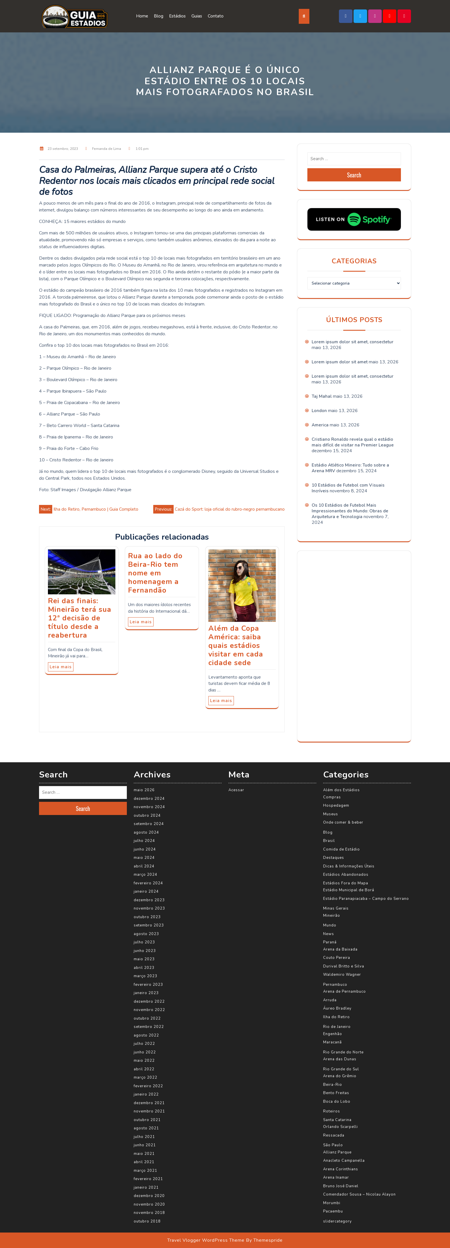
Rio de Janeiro (337, 1026)
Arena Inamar (336, 1177)
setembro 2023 (149, 925)
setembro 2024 (149, 823)
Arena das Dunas (339, 1059)
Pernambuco (335, 984)
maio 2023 (144, 959)
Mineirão (331, 915)
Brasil (329, 840)
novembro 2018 (149, 1212)
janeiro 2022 (146, 1094)
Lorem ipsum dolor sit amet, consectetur (352, 342)
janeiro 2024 (146, 891)
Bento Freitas (336, 1093)
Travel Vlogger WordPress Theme (206, 1240)
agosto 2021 (146, 1128)
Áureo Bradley (337, 1008)
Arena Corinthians (340, 1169)
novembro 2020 (149, 1204)
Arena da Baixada (340, 949)
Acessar (236, 790)
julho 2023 (144, 942)
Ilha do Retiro (336, 1017)
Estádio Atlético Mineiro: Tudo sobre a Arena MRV (350, 468)
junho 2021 (145, 1145)
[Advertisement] (350, 645)
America (320, 425)
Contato (216, 16)
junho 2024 (145, 849)
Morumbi (331, 1203)
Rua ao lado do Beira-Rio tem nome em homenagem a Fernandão (155, 573)
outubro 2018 (147, 1221)
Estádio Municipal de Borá (348, 890)
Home (142, 16)
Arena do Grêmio (339, 1076)
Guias (196, 16)
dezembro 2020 (149, 1195)
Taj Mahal (322, 396)
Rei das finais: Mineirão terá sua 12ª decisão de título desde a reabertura (79, 618)
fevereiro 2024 (148, 883)
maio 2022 (144, 1060)
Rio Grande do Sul (341, 1069)
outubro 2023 (147, 917)
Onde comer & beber (343, 822)
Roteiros (331, 1111)
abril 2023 (144, 967)
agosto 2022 (146, 1035)
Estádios (177, 16)
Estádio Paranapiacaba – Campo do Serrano (366, 898)
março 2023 (145, 976)
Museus (330, 814)
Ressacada (333, 1135)
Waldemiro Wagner (342, 974)
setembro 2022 (149, 1026)
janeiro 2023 (146, 993)
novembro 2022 (149, 1009)
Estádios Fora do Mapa (345, 883)
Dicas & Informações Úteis (349, 866)
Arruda (330, 1000)
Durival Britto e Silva (343, 966)
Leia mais (61, 667)
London (319, 411)
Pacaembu (333, 1211)
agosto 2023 (146, 934)
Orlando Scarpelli (340, 1126)
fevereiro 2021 (148, 1179)
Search (354, 175)
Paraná (330, 942)
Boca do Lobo (336, 1101)
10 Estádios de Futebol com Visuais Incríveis (348, 488)
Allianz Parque (337, 1152)
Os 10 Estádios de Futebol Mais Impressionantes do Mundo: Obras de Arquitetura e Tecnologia (350, 511)
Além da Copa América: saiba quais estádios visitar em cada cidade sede (235, 646)
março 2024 (145, 874)
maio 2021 (144, 1153)
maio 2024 (144, 857)
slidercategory (337, 1221)
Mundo (329, 925)
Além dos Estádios (341, 790)
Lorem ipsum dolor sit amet (340, 362)
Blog (158, 16)
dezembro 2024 (149, 798)
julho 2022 (144, 1043)
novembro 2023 (149, 908)
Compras (332, 797)
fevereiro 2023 (148, 984)
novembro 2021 (149, 1111)
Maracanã (332, 1042)
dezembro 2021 (149, 1103)
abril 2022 (144, 1069)
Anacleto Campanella (344, 1160)
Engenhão (332, 1034)
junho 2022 (145, 1052)
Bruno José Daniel (340, 1186)
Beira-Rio (332, 1084)
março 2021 (145, 1170)
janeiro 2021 (146, 1187)
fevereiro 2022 (148, 1086)
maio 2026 (144, 790)
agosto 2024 (146, 832)
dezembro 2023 (149, 900)
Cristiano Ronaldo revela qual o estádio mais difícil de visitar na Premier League (353, 442)
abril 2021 (144, 1162)
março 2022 (145, 1077)
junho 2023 (145, 950)
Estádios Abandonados (345, 874)
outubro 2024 (147, 815)
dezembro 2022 (149, 1001)
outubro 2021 (147, 1119)
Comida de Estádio (341, 849)
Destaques (333, 857)
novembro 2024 (149, 807)
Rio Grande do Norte (343, 1052)
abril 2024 (144, 866)
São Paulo (333, 1145)
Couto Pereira (336, 957)
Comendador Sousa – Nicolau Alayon (359, 1194)
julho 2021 (144, 1136)
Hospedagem (336, 805)
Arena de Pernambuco (344, 991)
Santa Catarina (337, 1119)
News (328, 934)
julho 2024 (144, 840)
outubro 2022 (147, 1018)
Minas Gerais (336, 908)
